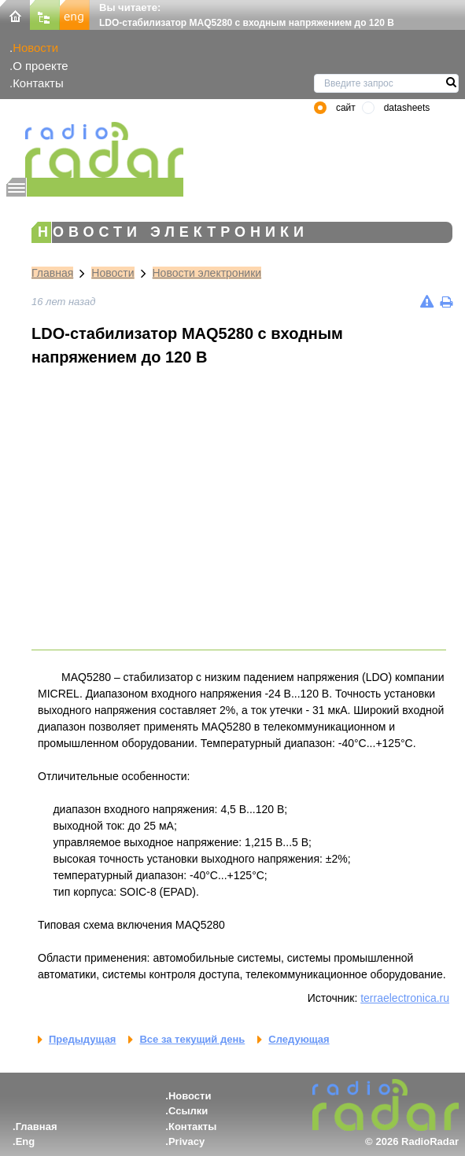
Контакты (38, 83)
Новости (35, 47)
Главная (52, 273)
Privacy (186, 1141)
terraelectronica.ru (404, 998)
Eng (25, 1141)
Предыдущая (82, 1039)
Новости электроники (207, 273)
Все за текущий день (192, 1039)
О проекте (40, 65)
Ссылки (188, 1111)
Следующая (298, 1039)
